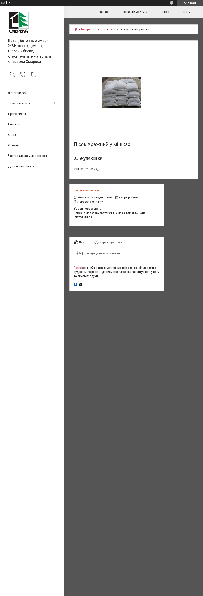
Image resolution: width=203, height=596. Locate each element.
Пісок (112, 29)
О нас (12, 134)
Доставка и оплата (21, 166)
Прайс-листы (17, 114)
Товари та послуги (93, 29)
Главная (103, 11)
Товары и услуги (19, 103)
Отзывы (13, 145)
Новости (14, 124)
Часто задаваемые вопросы (27, 155)
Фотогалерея (17, 93)
